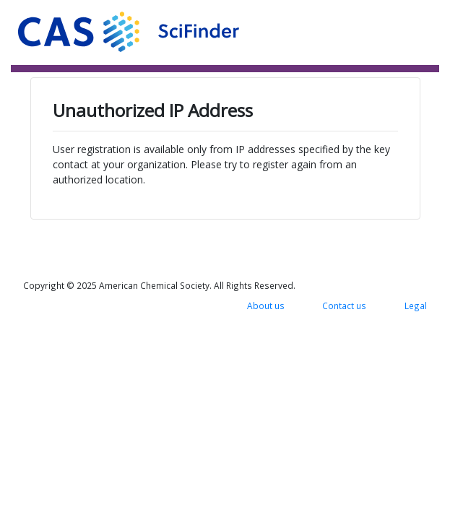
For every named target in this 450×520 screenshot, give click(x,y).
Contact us (344, 305)
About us (266, 305)
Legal (415, 305)
